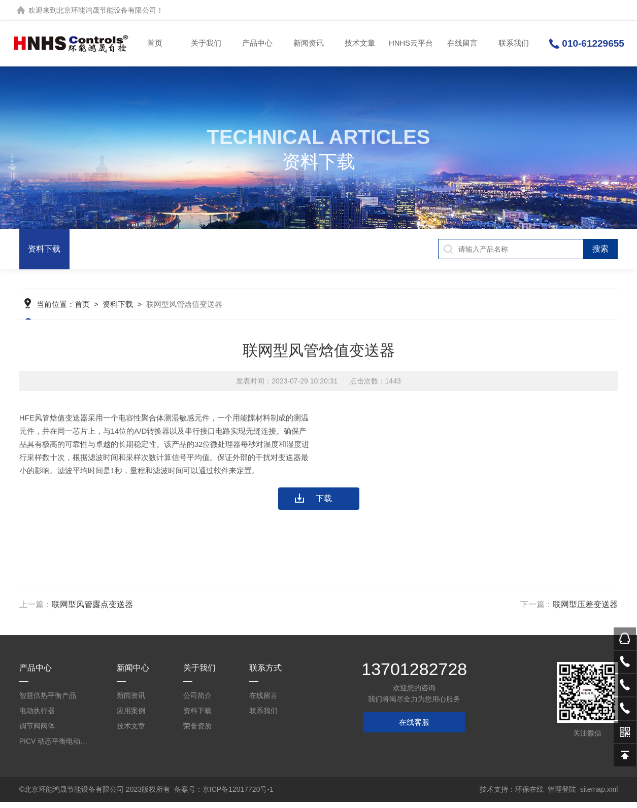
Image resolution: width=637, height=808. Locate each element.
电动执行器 (37, 717)
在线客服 (414, 728)
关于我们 (205, 43)
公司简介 (197, 701)
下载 (324, 504)
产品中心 (257, 43)
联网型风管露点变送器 (92, 610)
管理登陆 (562, 795)
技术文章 (359, 43)
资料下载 (44, 248)
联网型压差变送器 (585, 610)
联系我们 (513, 43)
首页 (154, 43)
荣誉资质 (197, 732)
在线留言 (462, 43)
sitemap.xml (599, 795)
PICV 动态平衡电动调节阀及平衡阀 (53, 747)
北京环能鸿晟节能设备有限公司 (106, 10)
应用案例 (131, 717)
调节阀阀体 (37, 732)
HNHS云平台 (410, 43)
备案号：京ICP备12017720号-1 (224, 795)
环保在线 (529, 795)
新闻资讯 (308, 43)
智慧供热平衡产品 (47, 701)
